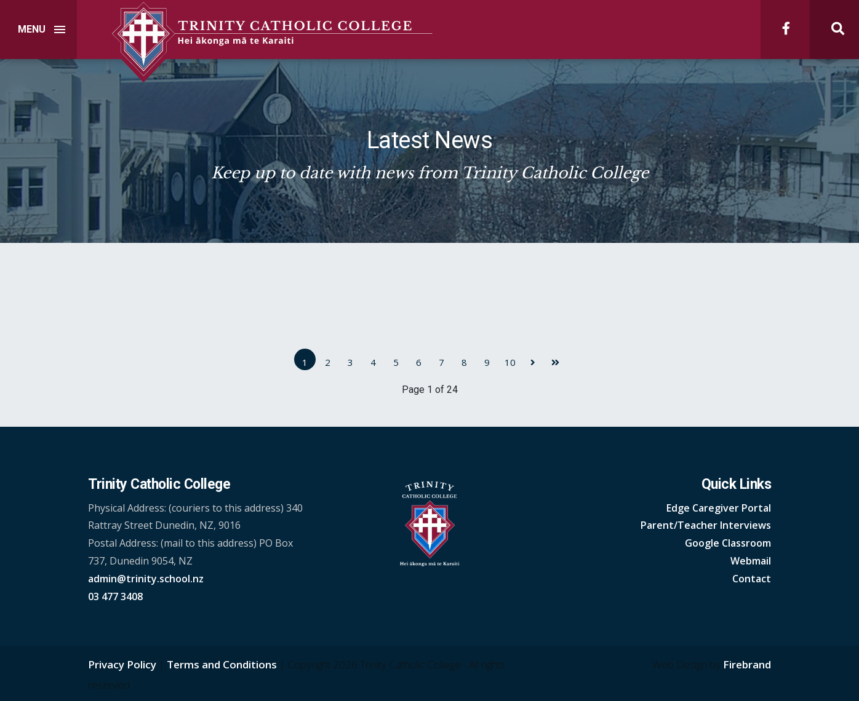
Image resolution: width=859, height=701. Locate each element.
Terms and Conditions (222, 664)
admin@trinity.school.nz (146, 578)
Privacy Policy (122, 664)
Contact (751, 578)
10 (510, 362)
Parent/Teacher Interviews (706, 525)
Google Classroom (728, 543)
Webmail (750, 561)
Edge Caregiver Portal (718, 508)
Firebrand (747, 664)
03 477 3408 (115, 596)
